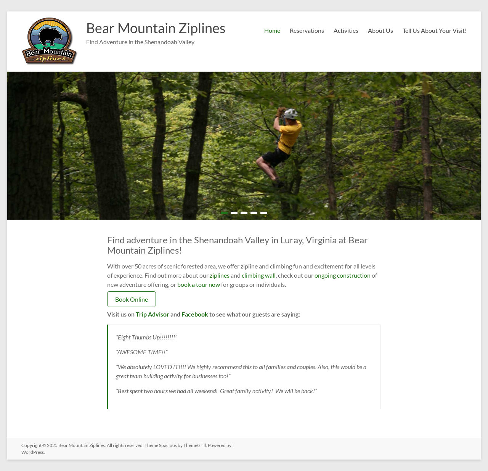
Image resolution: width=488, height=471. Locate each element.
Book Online (131, 299)
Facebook (194, 314)
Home (272, 30)
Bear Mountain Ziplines (156, 27)
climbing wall (259, 275)
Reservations (307, 30)
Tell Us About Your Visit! (435, 30)
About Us (380, 30)
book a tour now (198, 284)
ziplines (220, 275)
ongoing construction (343, 275)
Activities (346, 30)
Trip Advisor (152, 314)
